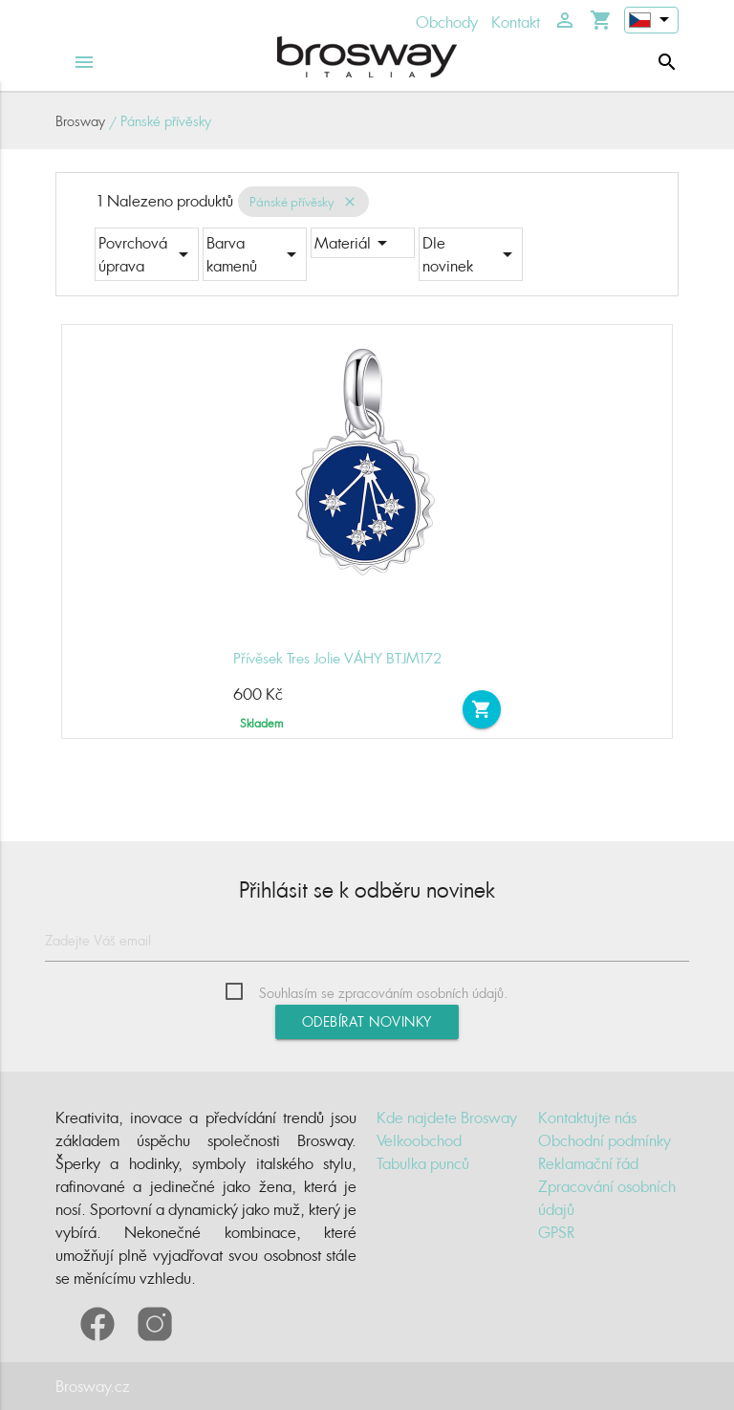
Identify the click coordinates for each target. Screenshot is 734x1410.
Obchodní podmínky (604, 1140)
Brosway (80, 121)
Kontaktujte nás (587, 1117)
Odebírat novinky (367, 1021)
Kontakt (515, 22)
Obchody (447, 22)
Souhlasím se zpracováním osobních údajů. (383, 993)
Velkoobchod (419, 1140)
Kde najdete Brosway (447, 1117)
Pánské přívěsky (292, 201)
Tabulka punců (423, 1163)
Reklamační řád (588, 1163)
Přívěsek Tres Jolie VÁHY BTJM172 (337, 658)
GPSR (556, 1232)
